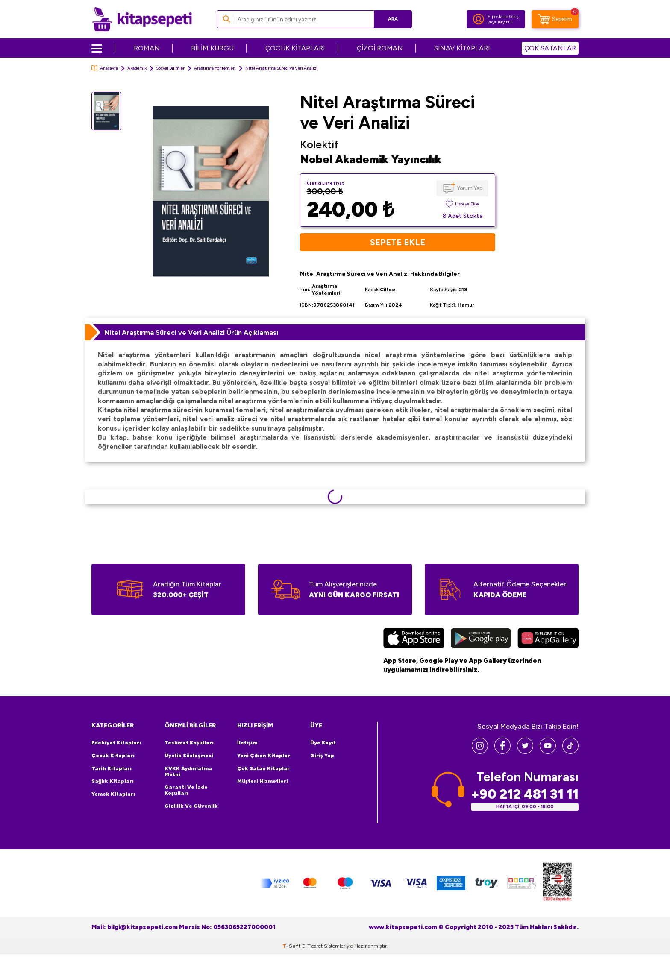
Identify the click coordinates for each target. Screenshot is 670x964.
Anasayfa (104, 68)
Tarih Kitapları (111, 768)
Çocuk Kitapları (113, 756)
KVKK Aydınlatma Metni (188, 771)
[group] (210, 191)
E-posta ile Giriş (503, 16)
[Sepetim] (555, 19)
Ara (393, 19)
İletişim (247, 743)
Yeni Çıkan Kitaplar (263, 756)
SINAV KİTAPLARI (462, 48)
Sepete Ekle (397, 242)
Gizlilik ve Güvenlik (191, 806)
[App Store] (413, 639)
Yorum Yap (469, 188)
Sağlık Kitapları (112, 781)
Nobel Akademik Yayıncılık (370, 159)
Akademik (137, 68)
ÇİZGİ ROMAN (380, 48)
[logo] (142, 19)
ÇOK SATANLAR (550, 48)
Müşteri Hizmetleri (262, 781)
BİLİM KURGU (212, 48)
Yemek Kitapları (113, 794)
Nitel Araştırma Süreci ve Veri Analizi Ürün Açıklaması (191, 332)
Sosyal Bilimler (170, 68)
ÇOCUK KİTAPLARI (295, 48)
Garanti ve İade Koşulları (186, 790)
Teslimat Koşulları (189, 743)
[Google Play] (481, 639)
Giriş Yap (322, 756)
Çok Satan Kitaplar (263, 768)
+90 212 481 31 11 (525, 794)
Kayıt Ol (505, 22)
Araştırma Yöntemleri (215, 68)
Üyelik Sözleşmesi (189, 756)
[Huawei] (548, 639)
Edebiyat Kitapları (116, 743)
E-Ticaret (312, 946)
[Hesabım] (478, 19)
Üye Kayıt (323, 743)
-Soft (292, 946)
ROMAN (147, 48)
